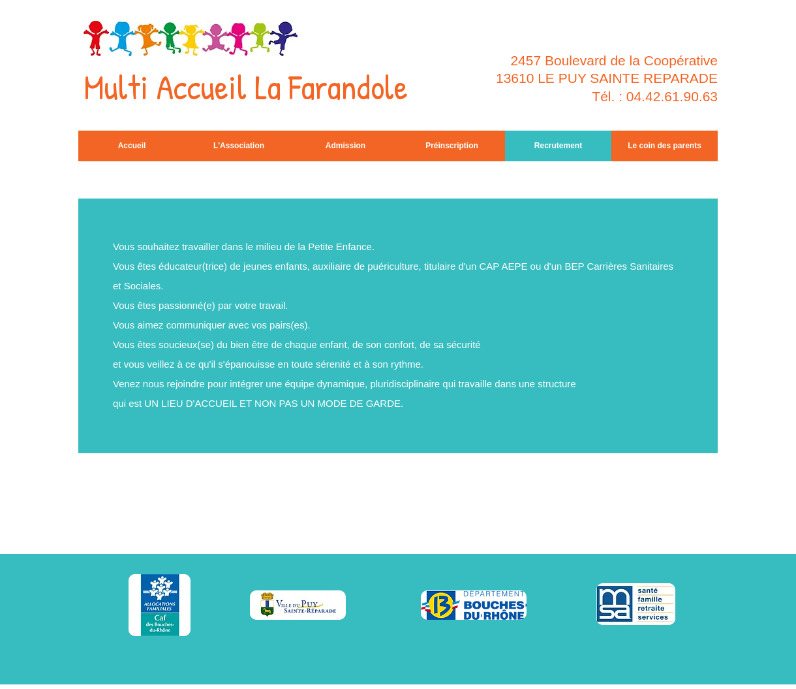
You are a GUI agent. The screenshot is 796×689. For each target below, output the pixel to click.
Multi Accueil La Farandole (246, 86)
